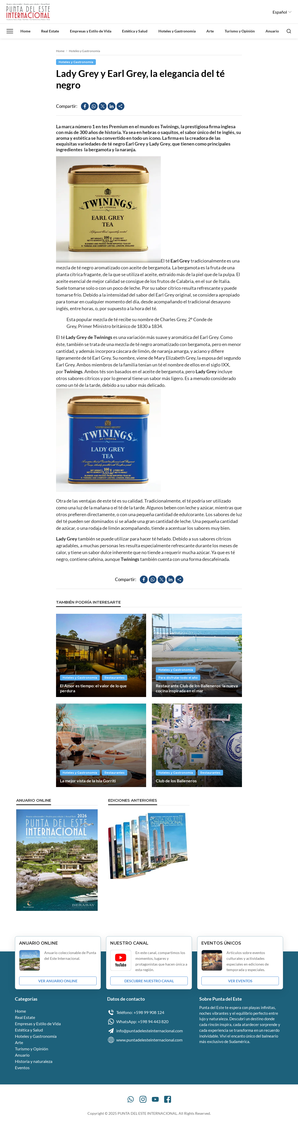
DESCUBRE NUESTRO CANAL (149, 981)
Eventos (22, 1067)
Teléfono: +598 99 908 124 (135, 1012)
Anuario (272, 31)
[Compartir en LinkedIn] (111, 106)
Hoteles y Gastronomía (177, 31)
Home (25, 31)
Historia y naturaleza (33, 1061)
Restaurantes (114, 677)
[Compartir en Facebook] (85, 106)
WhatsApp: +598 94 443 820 (137, 1021)
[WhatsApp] (130, 1099)
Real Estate (50, 31)
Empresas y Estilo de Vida (90, 31)
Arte (210, 31)
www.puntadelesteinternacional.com (145, 1040)
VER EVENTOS (240, 981)
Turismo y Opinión (240, 31)
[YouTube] (155, 1099)
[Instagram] (143, 1099)
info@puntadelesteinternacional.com (145, 1031)
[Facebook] (167, 1099)
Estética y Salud (134, 31)
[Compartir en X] (103, 106)
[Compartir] (120, 106)
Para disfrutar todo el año (178, 677)
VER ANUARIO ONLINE (58, 981)
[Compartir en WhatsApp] (94, 106)
